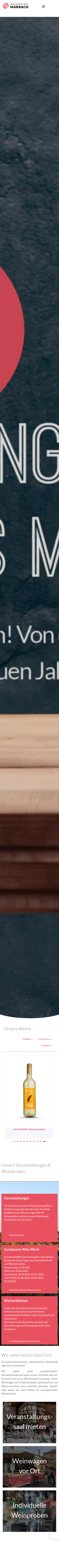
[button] (43, 6)
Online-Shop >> (45, 1039)
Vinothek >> (27, 1039)
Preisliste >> (46, 1045)
